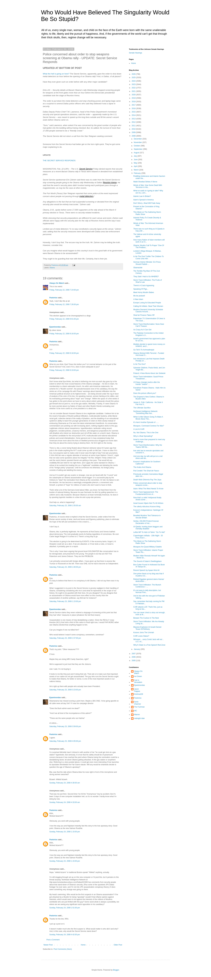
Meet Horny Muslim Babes (143, 292)
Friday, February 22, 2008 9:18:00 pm (64, 353)
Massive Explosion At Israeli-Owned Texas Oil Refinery (147, 628)
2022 (134, 88)
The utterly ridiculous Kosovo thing (146, 507)
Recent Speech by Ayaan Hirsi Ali (146, 570)
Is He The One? (139, 364)
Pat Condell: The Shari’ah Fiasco (146, 471)
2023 (134, 84)
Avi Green (138, 676)
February (137, 173)
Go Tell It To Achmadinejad (143, 350)
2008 (134, 136)
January (137, 649)
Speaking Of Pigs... (140, 289)
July (135, 156)
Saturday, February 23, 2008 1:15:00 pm (65, 601)
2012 (134, 122)
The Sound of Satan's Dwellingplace (147, 561)
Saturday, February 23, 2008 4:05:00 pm (65, 741)
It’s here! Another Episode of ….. (146, 422)
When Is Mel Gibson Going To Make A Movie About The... (148, 418)
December (138, 139)
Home (83, 945)
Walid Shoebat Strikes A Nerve (145, 182)
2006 (134, 657)
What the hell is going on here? (56, 74)
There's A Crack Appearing (143, 285)
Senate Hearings (135, 53)
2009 (134, 132)
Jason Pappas (137, 690)
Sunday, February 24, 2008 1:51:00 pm (64, 908)
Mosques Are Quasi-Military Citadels (147, 547)
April (136, 166)
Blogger (116, 970)
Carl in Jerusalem (138, 681)
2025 (134, 77)
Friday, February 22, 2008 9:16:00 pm (64, 334)
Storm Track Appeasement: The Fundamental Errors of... (145, 493)
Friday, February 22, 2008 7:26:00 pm (64, 304)
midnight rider (139, 718)
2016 (134, 108)
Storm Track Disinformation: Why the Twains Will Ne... (147, 446)
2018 (134, 102)
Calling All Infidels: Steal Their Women (148, 306)
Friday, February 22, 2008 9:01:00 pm (64, 319)
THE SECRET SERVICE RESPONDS (59, 160)
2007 (134, 654)
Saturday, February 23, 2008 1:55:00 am (65, 505)
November (138, 142)
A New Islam (138, 299)
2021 (134, 91)
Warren (137, 715)
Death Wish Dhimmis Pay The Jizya (147, 480)
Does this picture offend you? (144, 393)
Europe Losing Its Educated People (147, 303)
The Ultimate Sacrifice (141, 408)
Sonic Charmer (137, 703)
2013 (134, 119)
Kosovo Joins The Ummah (143, 632)
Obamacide (137, 268)
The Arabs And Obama (142, 467)
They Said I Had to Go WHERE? (146, 277)
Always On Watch (56, 283)
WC (135, 711)
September (138, 149)
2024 (134, 81)
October (137, 146)
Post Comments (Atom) (62, 949)
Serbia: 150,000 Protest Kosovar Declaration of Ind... (146, 522)
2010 (134, 129)
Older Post (118, 945)
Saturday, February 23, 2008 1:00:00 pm (65, 567)
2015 (134, 112)
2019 (134, 98)
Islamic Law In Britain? (142, 196)
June (136, 160)
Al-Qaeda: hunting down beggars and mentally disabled (147, 528)
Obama (52, 267)
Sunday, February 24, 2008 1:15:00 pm (64, 832)
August (137, 153)
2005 (134, 661)
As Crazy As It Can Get (142, 330)
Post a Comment (52, 940)
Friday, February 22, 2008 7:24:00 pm (64, 290)
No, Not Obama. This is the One (145, 433)
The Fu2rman (139, 707)
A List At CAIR (138, 429)
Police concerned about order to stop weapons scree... (147, 484)
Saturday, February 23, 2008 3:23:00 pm (65, 690)
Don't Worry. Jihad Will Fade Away (146, 203)
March (136, 170)
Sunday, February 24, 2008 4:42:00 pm (64, 935)
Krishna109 (138, 694)
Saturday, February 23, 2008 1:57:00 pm (65, 638)
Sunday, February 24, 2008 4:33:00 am (64, 802)
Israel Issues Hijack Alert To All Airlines (148, 503)
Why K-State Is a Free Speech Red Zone (149, 645)
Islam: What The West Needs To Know (148, 489)
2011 (134, 126)
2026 (134, 74)
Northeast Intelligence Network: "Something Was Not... (145, 412)
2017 (134, 105)
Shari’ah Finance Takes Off (143, 315)
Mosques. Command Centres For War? (148, 426)
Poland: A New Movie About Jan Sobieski (149, 373)
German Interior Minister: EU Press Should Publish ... (147, 263)
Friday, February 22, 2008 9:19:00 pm (64, 370)
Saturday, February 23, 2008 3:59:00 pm (65, 726)
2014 (134, 115)
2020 (134, 95)
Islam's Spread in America (143, 200)
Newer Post (48, 945)
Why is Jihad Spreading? (143, 436)
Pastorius (53, 298)
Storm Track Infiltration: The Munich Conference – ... (147, 586)
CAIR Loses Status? (141, 636)
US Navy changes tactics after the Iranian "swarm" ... (146, 383)
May (136, 163)
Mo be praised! (139, 296)
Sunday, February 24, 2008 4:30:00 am (64, 783)
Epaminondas (55, 327)
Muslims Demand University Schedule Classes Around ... (148, 311)
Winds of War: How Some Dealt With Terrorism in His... (147, 186)
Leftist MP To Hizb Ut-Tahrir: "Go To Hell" (149, 532)
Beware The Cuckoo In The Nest (146, 618)
